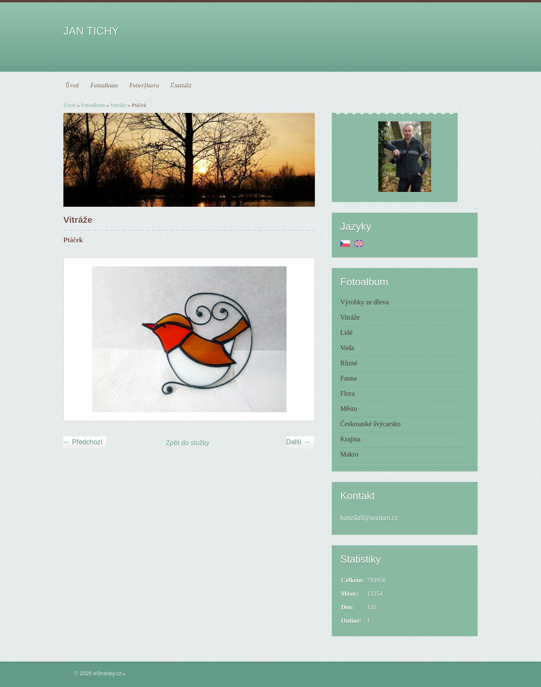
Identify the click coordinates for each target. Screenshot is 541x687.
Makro (349, 454)
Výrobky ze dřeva (364, 302)
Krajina (350, 439)
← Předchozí (82, 442)
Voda (347, 347)
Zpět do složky (188, 442)
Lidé (346, 332)
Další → (298, 442)
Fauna (348, 378)
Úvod (69, 105)
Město (348, 408)
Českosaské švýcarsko (370, 423)
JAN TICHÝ (91, 31)
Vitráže (118, 105)
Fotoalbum (93, 105)
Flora (347, 393)
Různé (349, 363)
